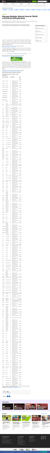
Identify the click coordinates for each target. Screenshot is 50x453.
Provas (36, 3)
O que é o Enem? (4, 438)
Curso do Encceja (29, 1)
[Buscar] (47, 1)
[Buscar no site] (42, 1)
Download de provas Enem (21, 441)
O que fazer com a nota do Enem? (7, 442)
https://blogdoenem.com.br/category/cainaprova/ (13, 387)
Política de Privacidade (32, 439)
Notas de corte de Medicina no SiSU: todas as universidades (36, 423)
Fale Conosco (31, 441)
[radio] (19, 19)
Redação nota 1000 (20, 439)
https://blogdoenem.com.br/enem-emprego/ (9, 46)
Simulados (5, 3)
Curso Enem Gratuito (22, 1)
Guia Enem (13, 3)
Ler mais (4, 429)
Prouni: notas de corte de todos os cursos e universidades (16, 53)
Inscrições (21, 3)
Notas (44, 3)
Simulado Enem (20, 438)
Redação (29, 3)
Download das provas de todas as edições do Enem (26, 422)
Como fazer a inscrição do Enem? (7, 439)
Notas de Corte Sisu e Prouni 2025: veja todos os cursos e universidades (17, 423)
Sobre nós (17, 1)
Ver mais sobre (9, 392)
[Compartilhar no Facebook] (7, 396)
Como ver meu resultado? (5, 441)
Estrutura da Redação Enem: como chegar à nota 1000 (7, 423)
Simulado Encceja (20, 442)
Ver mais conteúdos (44, 413)
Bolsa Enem (34, 1)
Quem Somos (31, 438)
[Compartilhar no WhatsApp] (9, 396)
